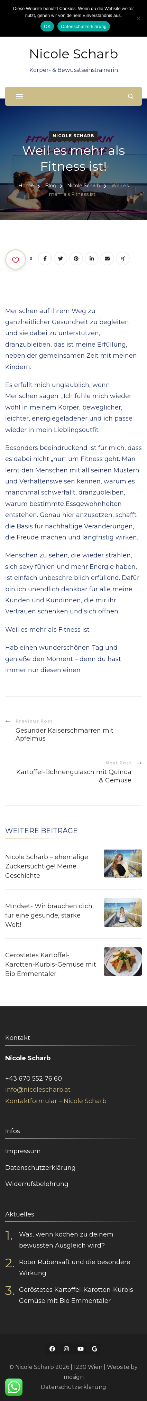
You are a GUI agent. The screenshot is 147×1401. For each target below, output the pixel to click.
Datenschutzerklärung (40, 1168)
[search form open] (130, 96)
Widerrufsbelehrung (36, 1184)
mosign (74, 1377)
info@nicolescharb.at (38, 1089)
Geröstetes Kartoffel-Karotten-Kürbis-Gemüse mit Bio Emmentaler (50, 964)
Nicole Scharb (73, 54)
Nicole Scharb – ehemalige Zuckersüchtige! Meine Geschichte (46, 866)
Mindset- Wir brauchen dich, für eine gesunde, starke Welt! (49, 915)
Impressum (23, 1151)
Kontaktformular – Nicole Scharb (56, 1101)
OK (47, 26)
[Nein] (138, 18)
